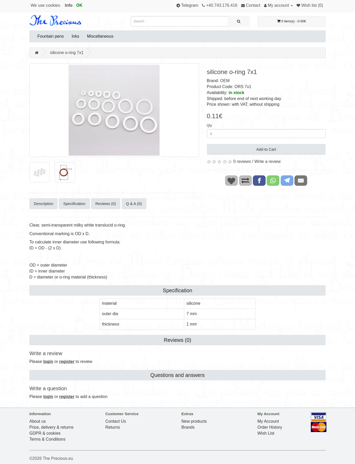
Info (69, 5)
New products (194, 421)
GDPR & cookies (45, 433)
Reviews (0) (105, 203)
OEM (224, 80)
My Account (268, 421)
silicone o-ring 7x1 (66, 52)
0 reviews (242, 161)
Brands (188, 427)
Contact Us (116, 421)
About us (37, 421)
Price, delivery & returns (51, 427)
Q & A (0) (134, 203)
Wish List (266, 433)
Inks (75, 36)
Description (43, 203)
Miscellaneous (100, 36)
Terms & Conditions (47, 439)
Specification (74, 203)
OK (79, 5)
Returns (113, 427)
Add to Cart (266, 149)
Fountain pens (50, 36)
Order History (270, 427)
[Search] (239, 21)
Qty (209, 125)
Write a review (267, 161)
